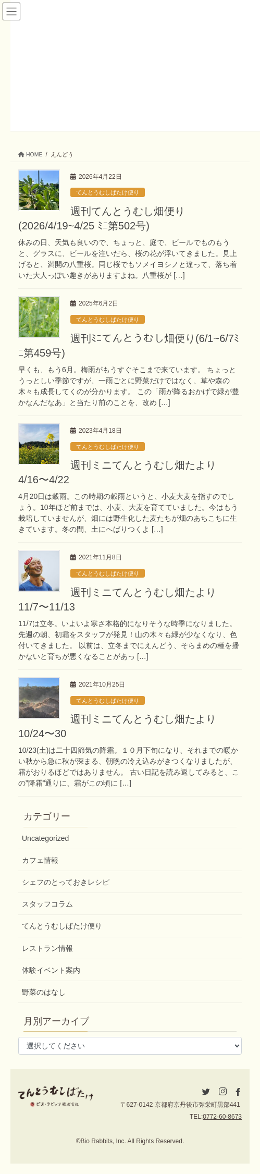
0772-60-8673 (222, 1116)
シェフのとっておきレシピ (65, 882)
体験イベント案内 (51, 970)
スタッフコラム (47, 904)
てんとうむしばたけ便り (107, 192)
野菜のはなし (44, 992)
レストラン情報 (47, 948)
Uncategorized (45, 838)
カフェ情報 (40, 860)
